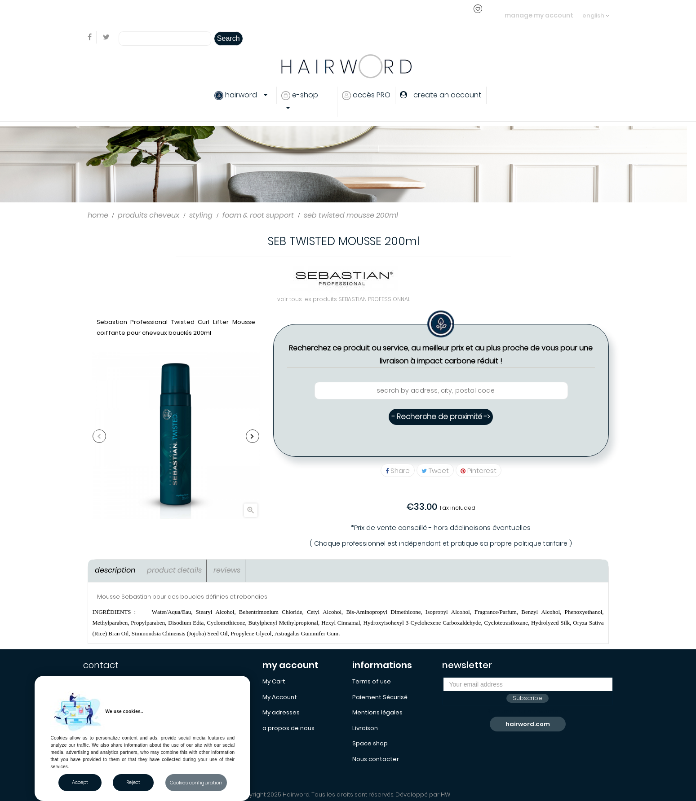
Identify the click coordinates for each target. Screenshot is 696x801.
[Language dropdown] (595, 11)
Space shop (370, 743)
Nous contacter (375, 759)
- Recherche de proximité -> (441, 416)
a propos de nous (288, 728)
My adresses (281, 712)
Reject (133, 782)
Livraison (365, 728)
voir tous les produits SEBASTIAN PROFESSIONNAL (343, 299)
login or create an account (208, 15)
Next (252, 436)
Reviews (226, 570)
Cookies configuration (196, 782)
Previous (99, 436)
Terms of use (371, 681)
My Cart (273, 681)
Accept (80, 782)
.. (249, 15)
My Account (279, 697)
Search (228, 38)
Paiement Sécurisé (380, 697)
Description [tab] (115, 570)
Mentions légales (377, 712)
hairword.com (527, 724)
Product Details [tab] (174, 570)
